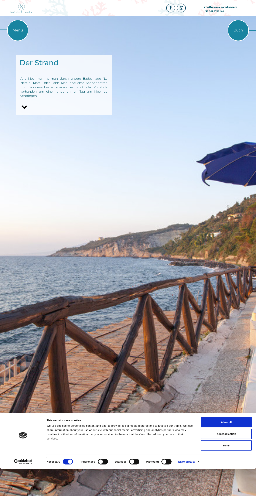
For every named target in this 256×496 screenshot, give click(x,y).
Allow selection (226, 461)
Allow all (226, 449)
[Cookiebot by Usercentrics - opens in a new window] (23, 489)
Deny (226, 472)
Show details (186, 488)
